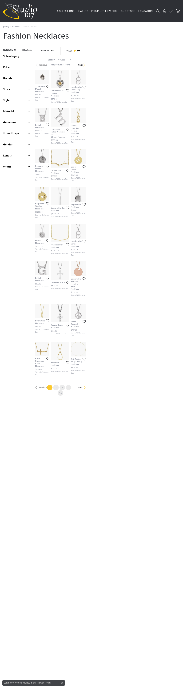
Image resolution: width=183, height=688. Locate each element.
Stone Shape (11, 133)
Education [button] (145, 11)
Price (6, 67)
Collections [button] (65, 11)
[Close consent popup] (62, 683)
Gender (7, 144)
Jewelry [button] (83, 11)
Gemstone (9, 122)
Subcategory (11, 56)
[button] (158, 11)
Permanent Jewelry (104, 11)
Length (7, 155)
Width (7, 166)
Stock (6, 89)
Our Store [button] (128, 11)
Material (8, 111)
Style (6, 100)
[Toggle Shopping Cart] (178, 11)
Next (174, 65)
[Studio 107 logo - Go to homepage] (21, 11)
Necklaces (16, 27)
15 (121, 573)
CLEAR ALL (27, 50)
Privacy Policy (44, 682)
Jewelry (6, 27)
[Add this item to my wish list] (79, 119)
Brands (7, 78)
